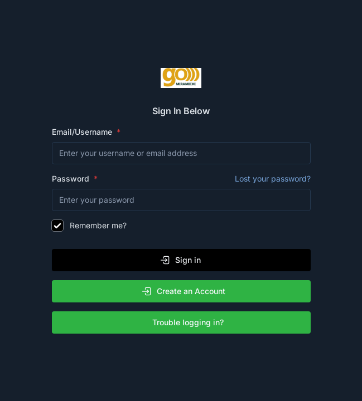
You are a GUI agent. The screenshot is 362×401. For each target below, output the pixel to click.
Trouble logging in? (183, 322)
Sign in (180, 260)
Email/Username (83, 131)
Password (181, 178)
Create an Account (183, 291)
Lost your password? (273, 178)
